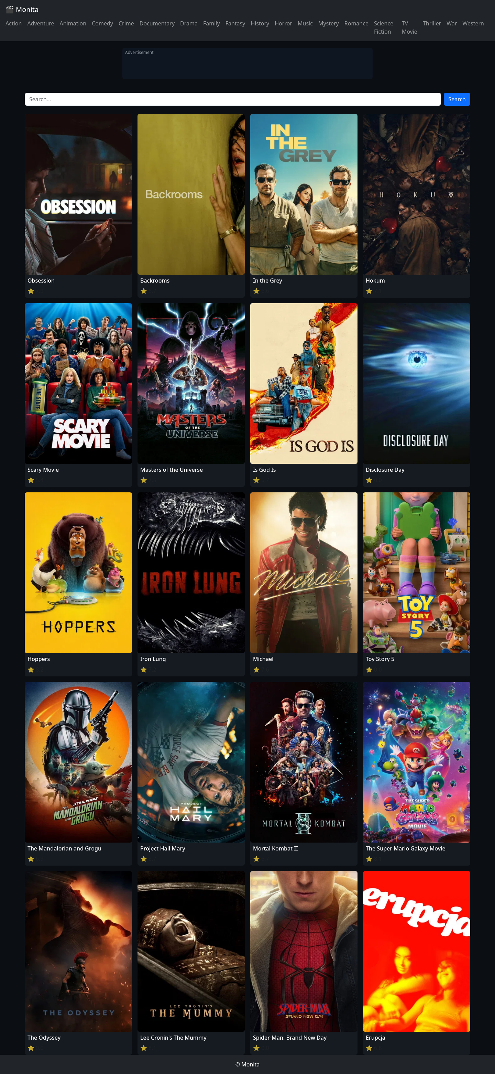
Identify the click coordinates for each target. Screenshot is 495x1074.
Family (211, 23)
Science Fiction (383, 27)
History (260, 23)
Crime (126, 23)
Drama (189, 23)
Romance (356, 23)
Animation (72, 23)
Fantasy (235, 23)
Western (473, 23)
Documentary (157, 23)
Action (14, 23)
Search (457, 99)
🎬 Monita (22, 9)
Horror (283, 23)
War (452, 23)
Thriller (432, 23)
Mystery (328, 23)
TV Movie (409, 27)
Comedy (102, 23)
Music (305, 23)
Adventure (40, 23)
